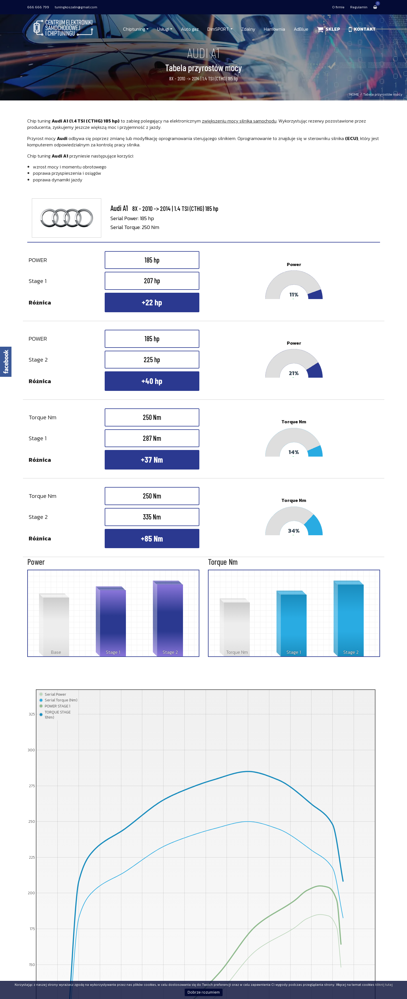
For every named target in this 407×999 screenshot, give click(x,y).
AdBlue (301, 29)
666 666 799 (38, 7)
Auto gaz (190, 29)
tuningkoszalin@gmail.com (76, 7)
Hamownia (274, 29)
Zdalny (248, 29)
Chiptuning (134, 29)
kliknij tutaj (384, 984)
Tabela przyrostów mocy (382, 94)
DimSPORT (218, 29)
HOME (354, 94)
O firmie (338, 7)
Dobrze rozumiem (204, 992)
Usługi (163, 29)
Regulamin (358, 7)
